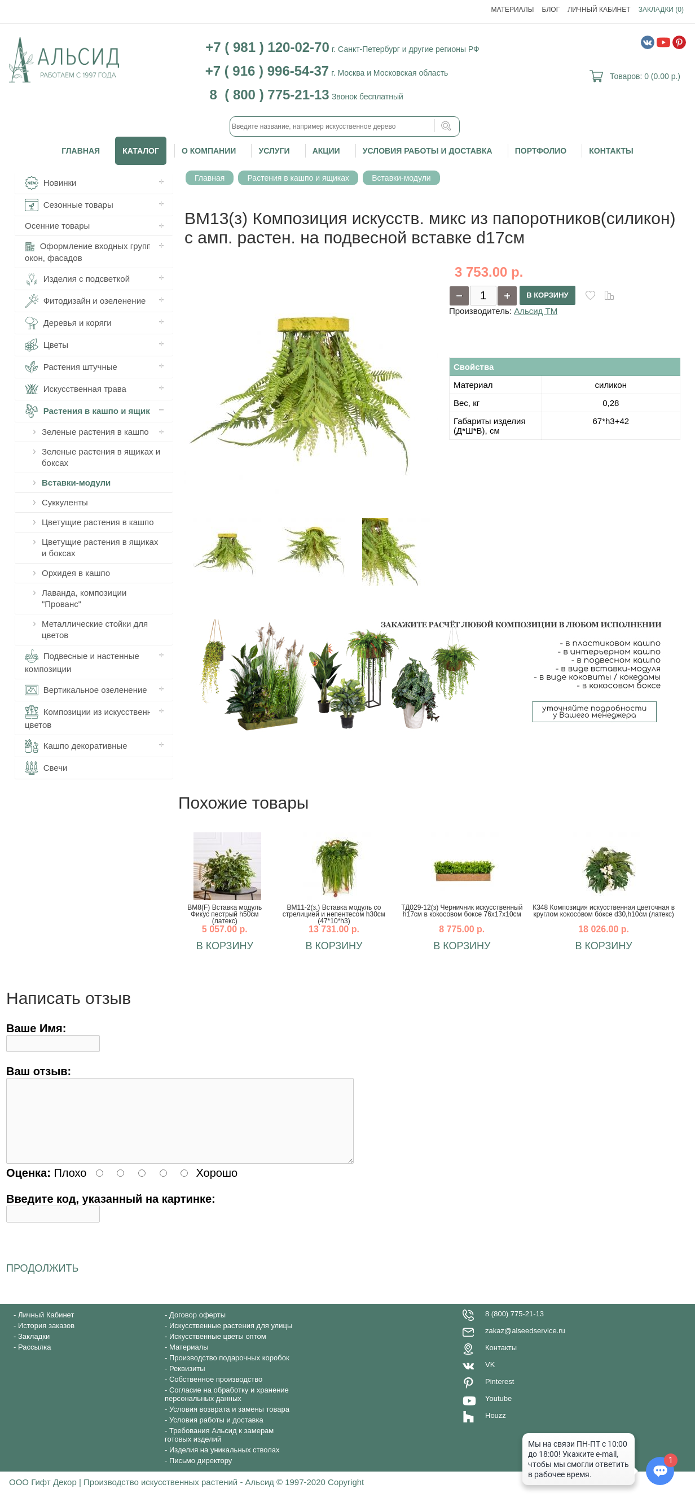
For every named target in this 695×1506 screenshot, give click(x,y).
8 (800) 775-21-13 (514, 1327)
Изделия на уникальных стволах (224, 1463)
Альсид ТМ (535, 311)
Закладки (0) (661, 10)
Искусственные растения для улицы (230, 1339)
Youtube (498, 1412)
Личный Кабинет (599, 10)
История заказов (46, 1339)
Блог (551, 10)
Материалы (512, 10)
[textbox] (345, 126)
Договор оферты (197, 1328)
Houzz (495, 1429)
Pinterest (499, 1395)
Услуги (273, 150)
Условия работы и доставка (427, 150)
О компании (209, 150)
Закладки (34, 1350)
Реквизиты (187, 1382)
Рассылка (34, 1360)
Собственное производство (215, 1393)
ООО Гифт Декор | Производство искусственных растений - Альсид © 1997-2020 (168, 1495)
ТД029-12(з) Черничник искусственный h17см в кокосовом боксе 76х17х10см (461, 911)
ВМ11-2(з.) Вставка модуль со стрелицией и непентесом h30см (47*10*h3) (334, 914)
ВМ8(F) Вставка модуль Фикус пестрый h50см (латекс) (224, 914)
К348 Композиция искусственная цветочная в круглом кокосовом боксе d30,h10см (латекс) (604, 911)
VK (490, 1378)
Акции (326, 150)
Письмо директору (200, 1474)
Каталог (140, 150)
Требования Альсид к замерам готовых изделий (219, 1448)
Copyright (346, 1495)
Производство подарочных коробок (229, 1371)
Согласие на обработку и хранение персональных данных (227, 1407)
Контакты (611, 150)
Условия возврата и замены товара (229, 1422)
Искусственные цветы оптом (217, 1350)
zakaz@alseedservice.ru (525, 1344)
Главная (80, 150)
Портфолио (540, 150)
